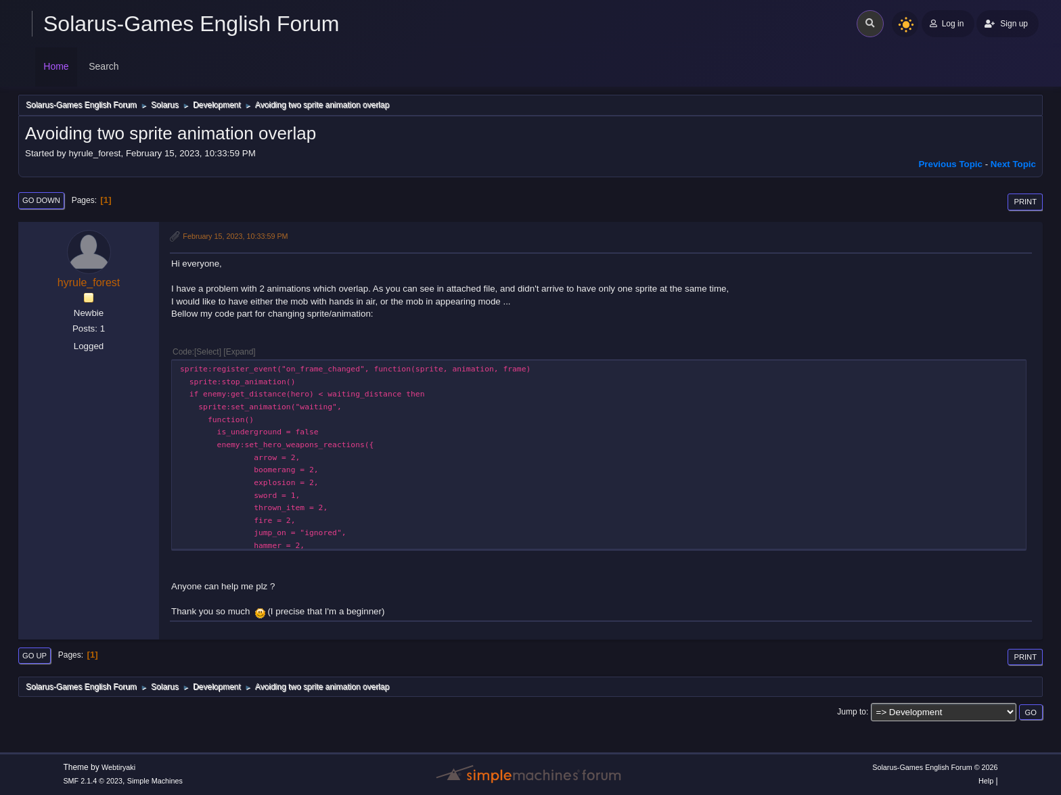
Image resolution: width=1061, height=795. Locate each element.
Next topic (1013, 164)
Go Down (41, 200)
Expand (240, 352)
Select (207, 352)
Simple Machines (155, 781)
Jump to (851, 712)
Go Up (34, 656)
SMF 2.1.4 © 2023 (92, 781)
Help (985, 781)
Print (1025, 202)
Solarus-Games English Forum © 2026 (934, 767)
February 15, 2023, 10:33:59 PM (235, 236)
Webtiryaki (118, 767)
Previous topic (950, 164)
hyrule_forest (89, 282)
